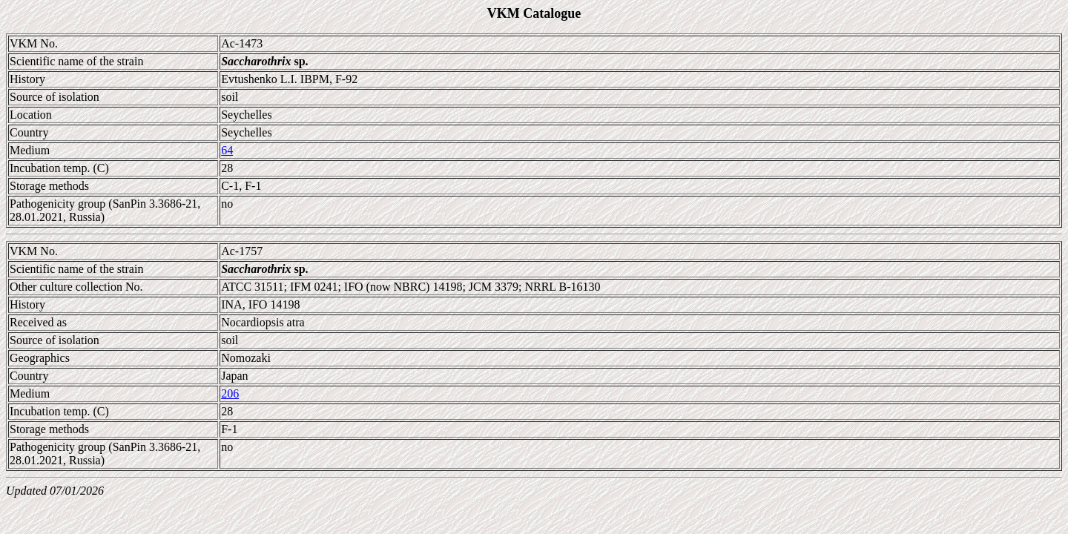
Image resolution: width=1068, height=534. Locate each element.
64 (227, 150)
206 (230, 393)
